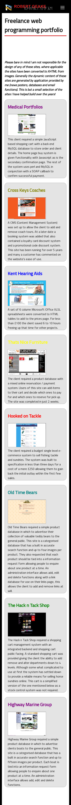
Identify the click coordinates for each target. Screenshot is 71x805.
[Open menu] (62, 8)
